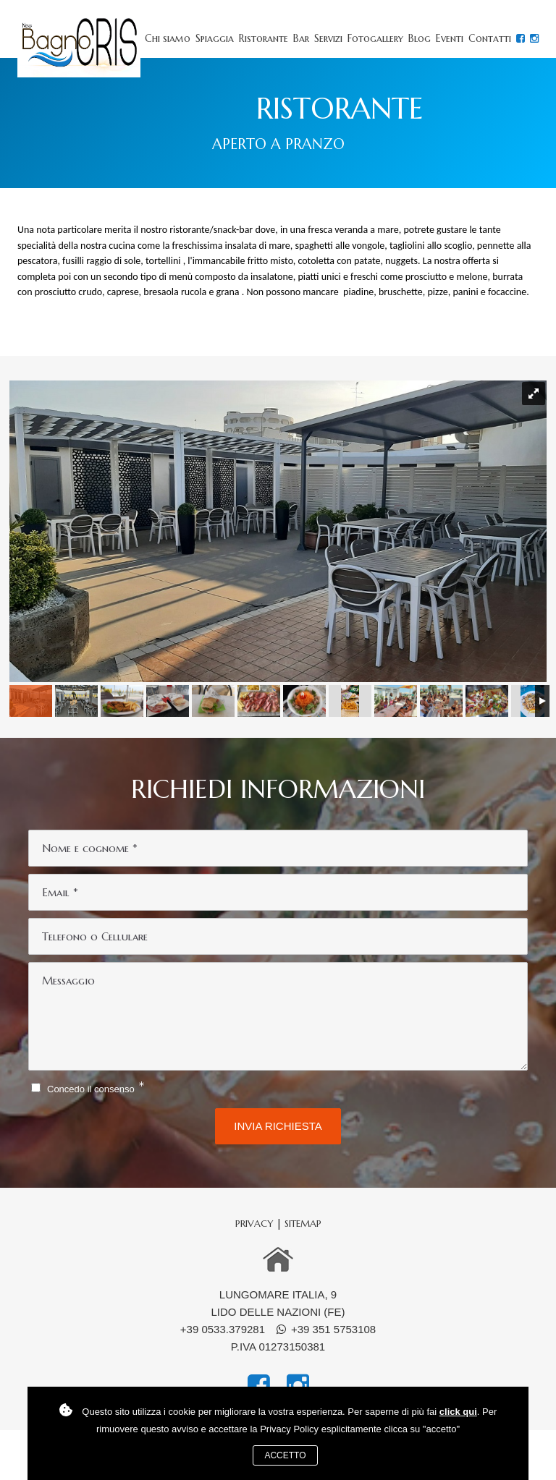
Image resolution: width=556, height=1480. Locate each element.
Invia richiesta (277, 1126)
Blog (419, 39)
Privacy (254, 1223)
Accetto (285, 1455)
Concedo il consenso (91, 1089)
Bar (301, 39)
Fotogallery (375, 39)
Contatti (489, 39)
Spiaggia (214, 39)
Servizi (328, 39)
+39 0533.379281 (222, 1329)
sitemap (303, 1223)
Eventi (449, 39)
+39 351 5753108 (333, 1329)
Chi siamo (167, 39)
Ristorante (263, 39)
